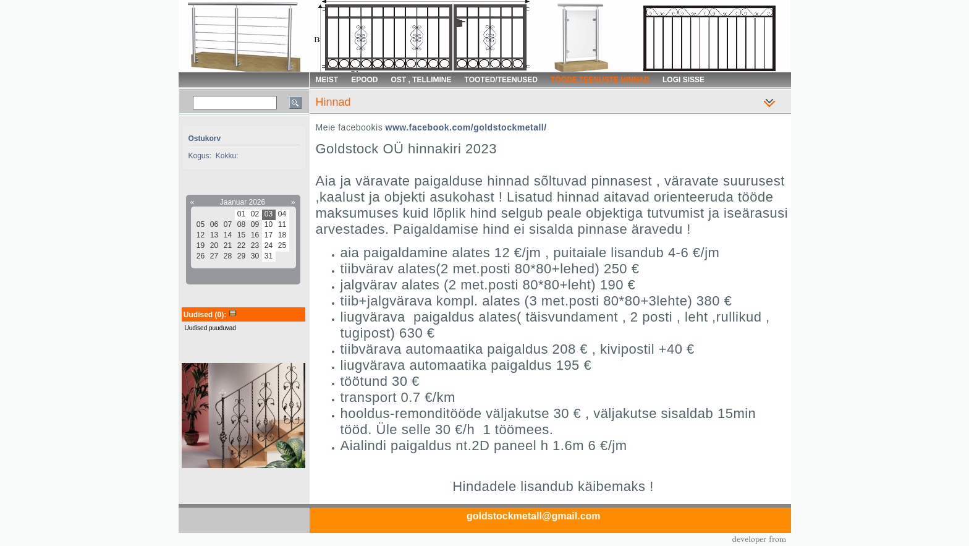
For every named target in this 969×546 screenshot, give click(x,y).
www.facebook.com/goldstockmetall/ (466, 127)
